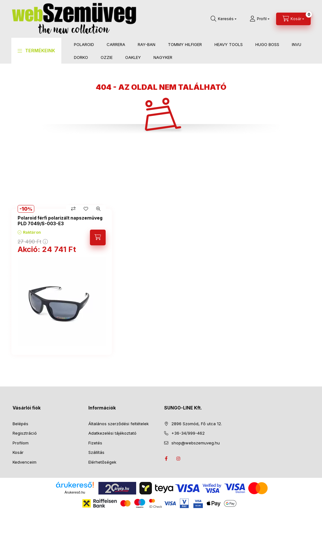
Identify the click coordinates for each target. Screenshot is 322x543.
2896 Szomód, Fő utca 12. (196, 423)
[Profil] (259, 19)
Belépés (20, 423)
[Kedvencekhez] (86, 209)
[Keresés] (223, 19)
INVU (296, 44)
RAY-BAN (146, 44)
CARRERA (116, 44)
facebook (166, 458)
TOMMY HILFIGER (185, 44)
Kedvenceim (24, 462)
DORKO (81, 57)
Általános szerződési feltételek (118, 423)
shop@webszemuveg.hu (195, 442)
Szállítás (96, 452)
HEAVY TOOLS (228, 44)
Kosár (18, 452)
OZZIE (107, 57)
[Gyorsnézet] (98, 209)
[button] (36, 51)
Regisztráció (25, 433)
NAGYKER (162, 57)
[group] (161, 282)
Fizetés (95, 442)
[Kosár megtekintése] (293, 19)
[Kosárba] (98, 237)
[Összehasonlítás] (73, 209)
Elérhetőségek (102, 462)
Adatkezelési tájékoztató (112, 433)
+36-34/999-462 (188, 433)
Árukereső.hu (74, 492)
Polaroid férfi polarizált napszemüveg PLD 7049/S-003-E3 (60, 220)
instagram (178, 458)
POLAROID (84, 44)
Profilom (21, 442)
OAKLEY (133, 57)
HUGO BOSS (267, 44)
